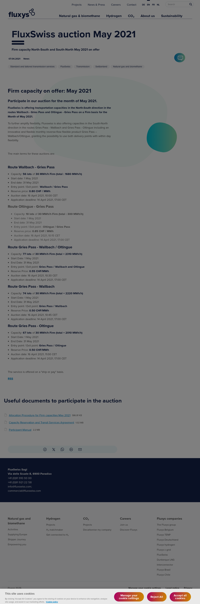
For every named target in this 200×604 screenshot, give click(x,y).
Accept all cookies (180, 598)
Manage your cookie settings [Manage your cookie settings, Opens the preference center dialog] (129, 598)
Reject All (156, 599)
